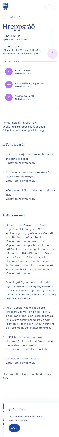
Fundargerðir (14, 16)
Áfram (14, 428)
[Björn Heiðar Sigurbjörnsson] (29, 84)
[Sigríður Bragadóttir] (29, 97)
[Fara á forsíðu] (5, 6)
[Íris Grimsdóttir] (29, 71)
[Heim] (4, 17)
